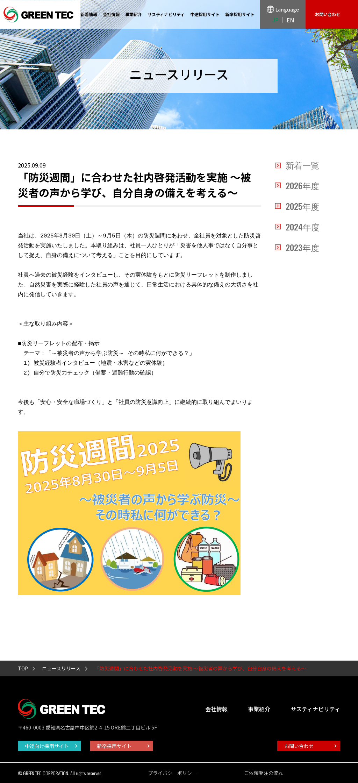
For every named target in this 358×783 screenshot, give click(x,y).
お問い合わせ (327, 14)
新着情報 (88, 14)
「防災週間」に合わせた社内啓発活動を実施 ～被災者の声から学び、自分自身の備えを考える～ (200, 668)
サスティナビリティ (166, 14)
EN (290, 20)
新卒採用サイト (240, 14)
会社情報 (111, 14)
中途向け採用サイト (47, 745)
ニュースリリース (61, 668)
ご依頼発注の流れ (263, 772)
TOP (23, 668)
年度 (302, 186)
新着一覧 (302, 165)
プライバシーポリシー (172, 772)
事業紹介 (133, 14)
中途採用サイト (205, 14)
